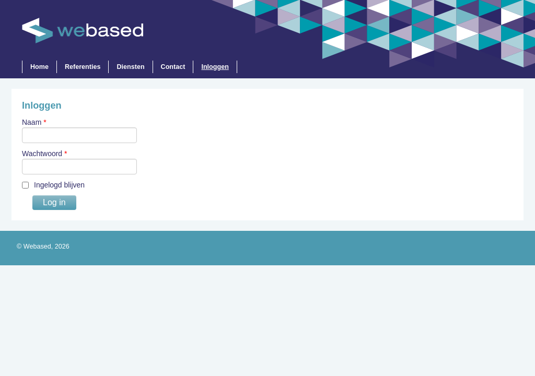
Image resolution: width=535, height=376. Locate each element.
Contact (173, 66)
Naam (34, 122)
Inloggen (215, 66)
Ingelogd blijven (59, 185)
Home (39, 66)
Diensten (131, 66)
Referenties (83, 66)
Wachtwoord (44, 153)
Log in (54, 202)
